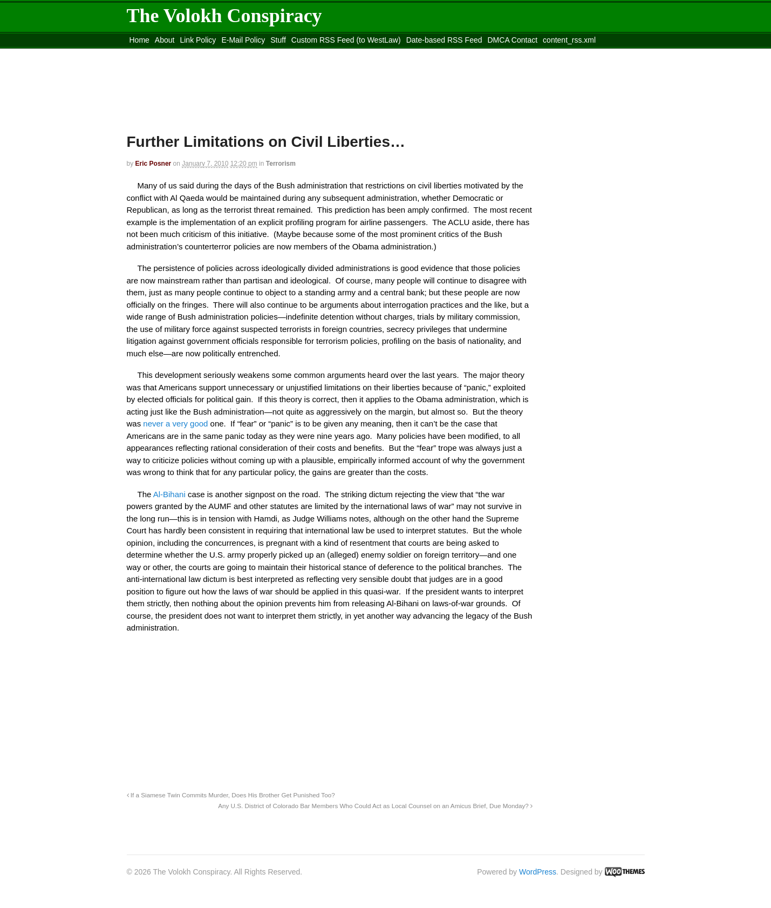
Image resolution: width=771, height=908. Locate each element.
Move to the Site (186, 53)
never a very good (176, 423)
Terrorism (281, 163)
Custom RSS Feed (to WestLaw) (346, 40)
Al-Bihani (170, 494)
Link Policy (198, 40)
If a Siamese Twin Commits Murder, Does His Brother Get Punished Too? (231, 794)
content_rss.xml (569, 40)
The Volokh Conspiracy (224, 15)
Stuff (278, 40)
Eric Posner (153, 163)
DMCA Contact (513, 40)
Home (139, 40)
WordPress (537, 872)
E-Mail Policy (243, 40)
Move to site (282, 53)
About (165, 40)
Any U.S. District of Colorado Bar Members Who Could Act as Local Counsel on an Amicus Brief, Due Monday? (375, 805)
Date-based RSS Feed (444, 40)
